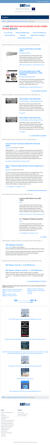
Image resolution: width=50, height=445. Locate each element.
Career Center (9, 247)
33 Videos (43, 237)
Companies (3, 415)
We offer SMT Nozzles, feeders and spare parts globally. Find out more (25, 319)
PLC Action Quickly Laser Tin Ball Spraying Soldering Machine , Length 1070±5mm (30, 72)
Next (31, 302)
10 (29, 302)
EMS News (3, 418)
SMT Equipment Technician (14, 245)
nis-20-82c (29, 292)
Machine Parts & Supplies (7, 426)
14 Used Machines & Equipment (38, 135)
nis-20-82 (29, 293)
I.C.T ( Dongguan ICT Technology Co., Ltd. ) (15, 186)
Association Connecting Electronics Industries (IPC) (18, 161)
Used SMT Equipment (24, 101)
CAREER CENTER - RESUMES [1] (37, 35)
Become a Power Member (30, 11)
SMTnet (4, 21)
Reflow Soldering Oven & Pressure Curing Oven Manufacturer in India (25, 391)
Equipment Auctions (5, 428)
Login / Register (46, 1)
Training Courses (5, 429)
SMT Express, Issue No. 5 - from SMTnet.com (20, 265)
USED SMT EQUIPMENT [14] (39, 32)
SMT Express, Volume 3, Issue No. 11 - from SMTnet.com (24, 270)
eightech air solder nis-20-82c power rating (12, 289)
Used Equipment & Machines (7, 425)
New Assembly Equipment (7, 423)
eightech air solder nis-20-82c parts (35, 289)
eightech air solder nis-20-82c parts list (36, 290)
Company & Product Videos (7, 421)
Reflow (28, 53)
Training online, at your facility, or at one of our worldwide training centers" (25, 366)
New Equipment (22, 53)
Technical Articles (5, 417)
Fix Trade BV (22, 113)
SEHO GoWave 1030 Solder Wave (30, 99)
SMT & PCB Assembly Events (8, 420)
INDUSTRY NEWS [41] (10, 35)
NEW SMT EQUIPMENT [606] (22, 32)
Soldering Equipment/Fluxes (36, 101)
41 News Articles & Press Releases (36, 190)
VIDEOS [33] (22, 35)
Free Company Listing (19, 11)
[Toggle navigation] (46, 17)
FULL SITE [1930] (8, 32)
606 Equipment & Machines (39, 91)
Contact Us (3, 436)
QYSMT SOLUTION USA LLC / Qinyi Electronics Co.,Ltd (31, 214)
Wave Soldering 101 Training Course (25, 378)
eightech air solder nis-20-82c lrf (9, 295)
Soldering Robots (31, 76)
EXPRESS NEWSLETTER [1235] (25, 38)
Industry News (9, 147)
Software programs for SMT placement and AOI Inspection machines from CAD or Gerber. (25, 339)
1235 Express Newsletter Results (37, 281)
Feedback (38, 1)
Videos (20, 202)
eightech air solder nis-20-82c (9, 294)
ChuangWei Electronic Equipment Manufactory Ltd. (31, 87)
